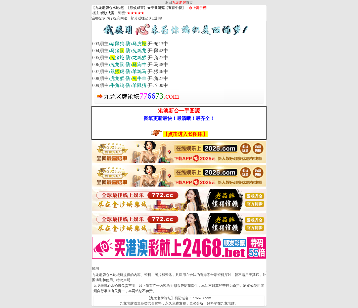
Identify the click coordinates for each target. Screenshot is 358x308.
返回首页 (179, 2)
